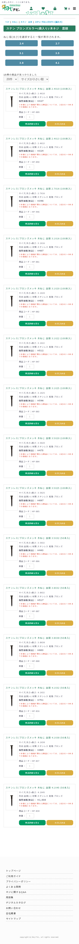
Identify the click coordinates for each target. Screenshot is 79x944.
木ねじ (15, 21)
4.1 (57, 62)
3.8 (21, 62)
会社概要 (11, 913)
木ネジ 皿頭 (26, 21)
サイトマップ (13, 918)
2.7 (57, 43)
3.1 (21, 53)
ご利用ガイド (13, 876)
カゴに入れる (60, 124)
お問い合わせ (13, 908)
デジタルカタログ (16, 902)
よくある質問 (13, 886)
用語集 (10, 897)
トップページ (13, 870)
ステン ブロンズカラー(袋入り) (48, 21)
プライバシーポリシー (18, 881)
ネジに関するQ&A (16, 892)
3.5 (57, 53)
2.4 (21, 43)
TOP (7, 21)
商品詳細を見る (32, 124)
